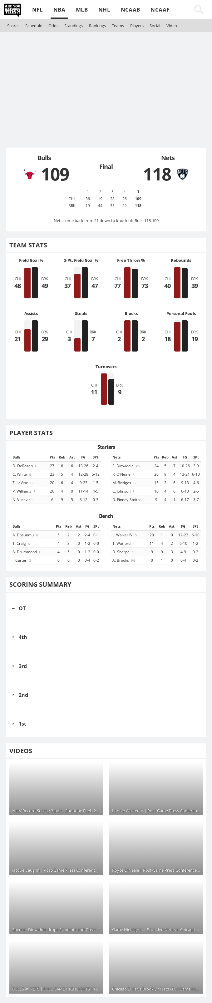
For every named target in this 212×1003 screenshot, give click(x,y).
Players (137, 25)
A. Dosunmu (25, 534)
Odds (53, 25)
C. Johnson (123, 491)
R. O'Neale (123, 474)
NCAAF (159, 9)
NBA (59, 9)
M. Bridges (124, 482)
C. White (22, 474)
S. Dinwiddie (126, 465)
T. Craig (22, 543)
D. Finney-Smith (128, 499)
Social (155, 25)
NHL (104, 9)
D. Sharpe (123, 551)
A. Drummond (27, 551)
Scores (13, 25)
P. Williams (24, 491)
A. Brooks (124, 560)
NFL (37, 9)
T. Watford (123, 543)
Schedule (33, 25)
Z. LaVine (22, 482)
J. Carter (22, 560)
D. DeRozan (25, 465)
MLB (82, 9)
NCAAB (130, 9)
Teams (118, 25)
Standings (73, 25)
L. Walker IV (125, 534)
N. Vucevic (23, 499)
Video (171, 25)
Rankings (97, 25)
